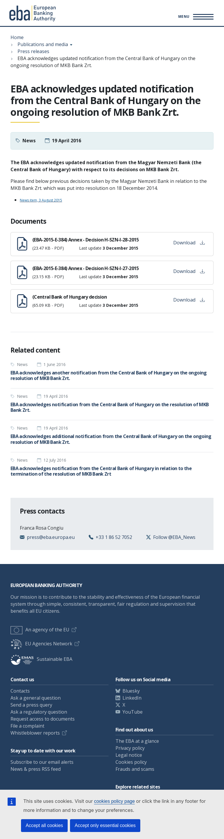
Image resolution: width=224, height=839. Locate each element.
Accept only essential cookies (105, 825)
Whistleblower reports (35, 733)
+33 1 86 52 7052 (114, 537)
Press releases (33, 51)
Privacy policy (130, 748)
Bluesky (131, 691)
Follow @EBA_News (174, 537)
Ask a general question (35, 698)
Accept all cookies (44, 825)
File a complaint (27, 726)
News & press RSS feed (35, 769)
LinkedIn (132, 698)
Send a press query (31, 705)
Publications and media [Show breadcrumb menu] (43, 44)
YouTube (133, 712)
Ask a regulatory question (38, 712)
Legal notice (129, 755)
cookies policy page (114, 801)
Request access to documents (42, 719)
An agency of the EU (39, 629)
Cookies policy (131, 762)
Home (17, 37)
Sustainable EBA (41, 659)
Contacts (20, 691)
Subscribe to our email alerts (42, 762)
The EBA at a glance (137, 741)
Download (189, 242)
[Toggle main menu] (195, 16)
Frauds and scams (135, 769)
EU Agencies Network (41, 643)
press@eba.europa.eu (51, 537)
